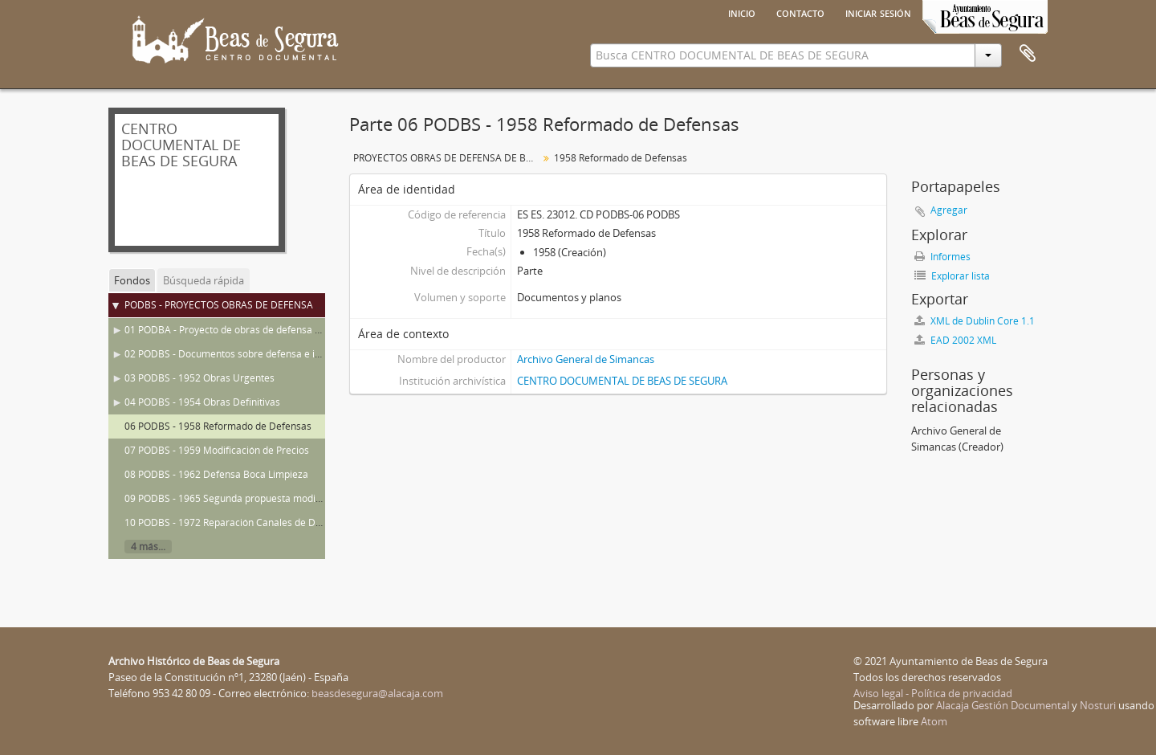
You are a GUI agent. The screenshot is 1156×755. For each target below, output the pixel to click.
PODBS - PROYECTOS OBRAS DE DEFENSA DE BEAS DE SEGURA (267, 305)
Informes (942, 256)
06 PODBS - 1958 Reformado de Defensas (217, 426)
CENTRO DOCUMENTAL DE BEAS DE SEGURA (622, 380)
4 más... (148, 546)
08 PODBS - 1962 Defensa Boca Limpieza (216, 474)
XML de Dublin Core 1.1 (974, 321)
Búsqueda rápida (203, 280)
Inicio (741, 12)
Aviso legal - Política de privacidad (932, 693)
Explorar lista (952, 276)
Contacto (800, 12)
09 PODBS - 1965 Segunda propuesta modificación (237, 498)
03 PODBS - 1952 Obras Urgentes (199, 378)
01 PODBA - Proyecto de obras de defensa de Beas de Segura (261, 330)
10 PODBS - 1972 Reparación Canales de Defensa (235, 522)
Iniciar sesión (878, 12)
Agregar (948, 210)
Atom (934, 721)
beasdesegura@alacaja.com (377, 693)
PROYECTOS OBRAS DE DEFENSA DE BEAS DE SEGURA (447, 158)
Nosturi (1098, 705)
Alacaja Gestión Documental (1002, 705)
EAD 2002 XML (955, 340)
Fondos (132, 280)
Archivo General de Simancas (585, 359)
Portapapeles (1027, 54)
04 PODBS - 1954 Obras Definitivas (202, 402)
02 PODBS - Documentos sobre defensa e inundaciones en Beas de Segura (291, 354)
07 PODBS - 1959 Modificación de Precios (216, 450)
